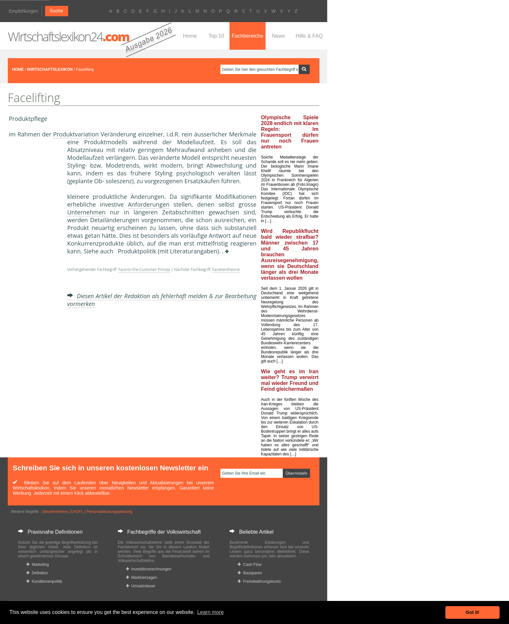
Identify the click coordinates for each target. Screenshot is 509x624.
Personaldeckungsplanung (109, 511)
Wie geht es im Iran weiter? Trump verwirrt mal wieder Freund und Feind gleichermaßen (289, 380)
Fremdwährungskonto (259, 581)
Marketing (37, 564)
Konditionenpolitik (44, 581)
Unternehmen (86, 212)
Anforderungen (148, 204)
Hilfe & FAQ (309, 36)
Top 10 (216, 36)
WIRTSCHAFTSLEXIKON (50, 69)
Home (190, 36)
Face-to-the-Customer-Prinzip (144, 269)
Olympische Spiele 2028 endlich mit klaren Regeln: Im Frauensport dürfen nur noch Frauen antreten (289, 132)
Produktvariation (76, 134)
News (278, 36)
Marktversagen (141, 577)
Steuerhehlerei (55, 511)
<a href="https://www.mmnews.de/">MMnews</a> (35, 246)
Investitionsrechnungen (148, 569)
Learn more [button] (210, 612)
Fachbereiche (247, 36)
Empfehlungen (23, 11)
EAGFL (76, 511)
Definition (37, 573)
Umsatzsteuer (140, 586)
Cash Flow (249, 564)
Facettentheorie (226, 269)
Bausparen (250, 573)
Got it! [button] (472, 612)
